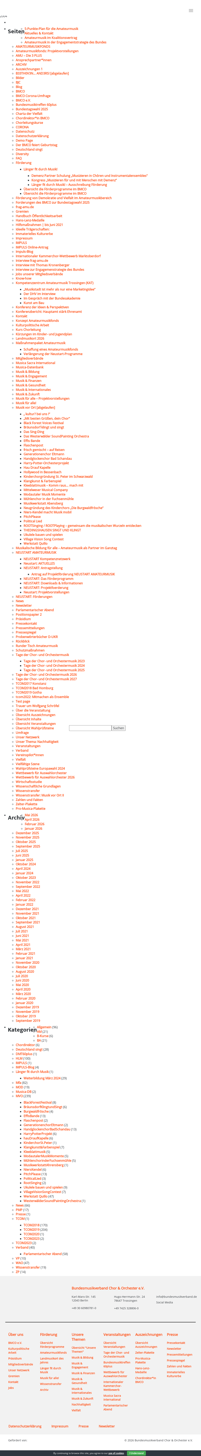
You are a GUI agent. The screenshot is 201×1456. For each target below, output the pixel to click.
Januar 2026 (33, 828)
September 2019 (28, 1021)
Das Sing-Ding (34, 432)
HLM (19, 1058)
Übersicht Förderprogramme (52, 1345)
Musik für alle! (26, 403)
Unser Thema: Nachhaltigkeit (37, 742)
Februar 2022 (25, 900)
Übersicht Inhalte (28, 719)
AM (39, 1031)
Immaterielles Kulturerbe (34, 234)
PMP (19, 1210)
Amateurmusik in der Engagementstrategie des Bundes (65, 42)
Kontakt (21, 316)
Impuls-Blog (24, 251)
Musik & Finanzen (28, 381)
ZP (17, 1272)
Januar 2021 (24, 958)
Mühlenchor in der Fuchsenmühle (49, 499)
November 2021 (27, 913)
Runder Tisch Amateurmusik (37, 646)
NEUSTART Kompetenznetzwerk (47, 559)
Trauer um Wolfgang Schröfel (37, 706)
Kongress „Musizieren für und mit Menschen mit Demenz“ (74, 180)
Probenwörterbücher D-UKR (37, 637)
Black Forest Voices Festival (44, 423)
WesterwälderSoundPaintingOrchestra (52, 1201)
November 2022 (27, 882)
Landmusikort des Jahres (52, 1360)
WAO (19, 1263)
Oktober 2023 (26, 878)
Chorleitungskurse (29, 123)
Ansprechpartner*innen (33, 60)
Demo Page (24, 140)
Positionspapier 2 (29, 614)
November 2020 (27, 962)
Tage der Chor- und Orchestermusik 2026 (46, 674)
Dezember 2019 (27, 1007)
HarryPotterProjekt (38, 1134)
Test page (23, 701)
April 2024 (23, 869)
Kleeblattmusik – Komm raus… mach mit (53, 485)
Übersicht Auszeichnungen (35, 715)
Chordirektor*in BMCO (32, 118)
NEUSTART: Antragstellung (43, 568)
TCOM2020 (31, 1234)
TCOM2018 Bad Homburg (34, 688)
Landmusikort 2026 (30, 338)
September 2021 (28, 922)
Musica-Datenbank (29, 367)
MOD (19, 1087)
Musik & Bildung (27, 372)
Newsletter (24, 605)
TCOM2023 (31, 1238)
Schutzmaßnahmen (30, 650)
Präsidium (23, 619)
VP (18, 1258)
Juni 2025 (22, 855)
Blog (19, 87)
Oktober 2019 (26, 1016)
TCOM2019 (31, 1229)
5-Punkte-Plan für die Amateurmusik (51, 29)
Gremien (22, 211)
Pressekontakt (26, 623)
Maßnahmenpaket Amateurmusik (40, 343)
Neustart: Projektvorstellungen (46, 592)
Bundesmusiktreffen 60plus (36, 105)
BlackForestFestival (38, 1102)
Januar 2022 (24, 904)
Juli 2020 (22, 976)
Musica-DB (23, 1092)
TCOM (20, 1219)
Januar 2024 (24, 873)
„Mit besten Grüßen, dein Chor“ (47, 418)
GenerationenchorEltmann (43, 1125)
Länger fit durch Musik (32, 1072)
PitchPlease (32, 517)
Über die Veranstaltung (33, 710)
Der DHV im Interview (39, 294)
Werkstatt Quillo (36, 543)
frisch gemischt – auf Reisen (44, 450)
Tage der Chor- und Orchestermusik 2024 (54, 665)
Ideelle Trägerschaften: (32, 229)
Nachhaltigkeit (81, 1404)
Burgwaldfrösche (36, 1111)
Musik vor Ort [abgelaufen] (35, 407)
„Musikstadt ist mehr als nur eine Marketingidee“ (59, 289)
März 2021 (23, 949)
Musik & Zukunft (28, 394)
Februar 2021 (25, 953)
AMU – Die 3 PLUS (29, 55)
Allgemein (44, 1027)
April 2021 (23, 945)
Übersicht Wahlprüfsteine (35, 728)
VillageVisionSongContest (42, 1192)
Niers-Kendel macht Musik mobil (47, 512)
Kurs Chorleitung (28, 330)
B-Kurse (42, 1036)
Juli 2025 (22, 851)
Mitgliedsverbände (29, 358)
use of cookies (116, 1453)
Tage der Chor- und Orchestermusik (42, 655)
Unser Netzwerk (27, 737)
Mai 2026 (31, 815)
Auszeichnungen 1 (29, 69)
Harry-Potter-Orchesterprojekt (46, 463)
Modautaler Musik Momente (44, 494)
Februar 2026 (34, 824)
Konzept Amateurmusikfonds (37, 321)
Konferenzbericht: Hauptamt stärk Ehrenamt (49, 312)
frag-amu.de (25, 207)
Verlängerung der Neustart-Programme (53, 354)
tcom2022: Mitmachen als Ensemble (42, 697)
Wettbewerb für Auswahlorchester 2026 (45, 777)
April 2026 (32, 819)
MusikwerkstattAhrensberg (44, 1165)
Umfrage (22, 733)
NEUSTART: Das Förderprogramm (48, 579)
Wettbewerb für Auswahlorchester (41, 773)
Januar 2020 (24, 1003)
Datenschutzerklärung (32, 136)
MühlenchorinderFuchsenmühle (47, 1160)
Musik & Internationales (33, 390)
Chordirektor (25, 1045)
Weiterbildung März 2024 (42, 1078)
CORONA (22, 127)
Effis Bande (32, 441)
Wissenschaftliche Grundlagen (38, 786)
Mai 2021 (22, 940)
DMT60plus (24, 1054)
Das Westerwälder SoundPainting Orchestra (56, 436)
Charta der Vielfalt (29, 114)
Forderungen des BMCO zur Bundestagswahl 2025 (53, 202)
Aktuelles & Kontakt (39, 33)
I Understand (136, 1453)
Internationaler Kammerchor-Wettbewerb (113, 1386)
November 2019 (27, 1012)
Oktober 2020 (26, 967)
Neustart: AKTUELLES (39, 563)
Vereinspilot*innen (30, 755)
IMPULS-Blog (25, 1067)
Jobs (11, 1388)
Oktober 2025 (26, 842)
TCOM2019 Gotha (29, 692)
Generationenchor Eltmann (44, 454)
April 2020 (23, 989)
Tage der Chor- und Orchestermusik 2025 (54, 670)
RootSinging (32, 1183)
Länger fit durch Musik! (40, 169)
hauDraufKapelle (36, 1138)
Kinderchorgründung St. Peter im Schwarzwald (58, 476)
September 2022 (28, 887)
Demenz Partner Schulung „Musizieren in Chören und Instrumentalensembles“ (89, 176)
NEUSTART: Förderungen (34, 597)
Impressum (24, 238)
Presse (21, 1214)
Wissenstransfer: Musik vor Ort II (40, 795)
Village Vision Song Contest (44, 539)
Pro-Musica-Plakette (30, 808)
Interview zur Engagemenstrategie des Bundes (50, 269)
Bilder (20, 78)
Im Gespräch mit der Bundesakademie (52, 298)
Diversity (22, 154)
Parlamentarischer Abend (35, 610)
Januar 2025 (24, 860)
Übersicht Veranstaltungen (36, 724)
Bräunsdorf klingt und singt (44, 427)
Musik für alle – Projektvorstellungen (42, 398)
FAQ (19, 158)
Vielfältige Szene (27, 764)
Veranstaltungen (28, 746)
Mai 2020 (22, 985)
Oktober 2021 (26, 918)
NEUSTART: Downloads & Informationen (53, 583)
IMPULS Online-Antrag (32, 247)
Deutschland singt (29, 149)
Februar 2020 (25, 998)
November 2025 (27, 837)
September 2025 (28, 846)
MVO (19, 1096)
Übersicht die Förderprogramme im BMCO (55, 189)
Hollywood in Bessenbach (42, 472)
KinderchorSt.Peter (38, 1143)
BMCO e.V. (23, 100)
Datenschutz (25, 131)
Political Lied (33, 521)
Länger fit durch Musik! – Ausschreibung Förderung (69, 185)
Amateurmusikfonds (53, 1352)
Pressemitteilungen (30, 628)
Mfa (18, 1083)
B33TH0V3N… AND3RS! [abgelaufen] (42, 73)
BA (39, 1040)
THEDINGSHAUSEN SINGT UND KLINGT (52, 530)
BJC (18, 82)
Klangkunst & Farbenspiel (42, 481)
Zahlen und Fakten (29, 800)
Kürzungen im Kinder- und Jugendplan (44, 334)
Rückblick (22, 641)
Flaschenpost (33, 445)
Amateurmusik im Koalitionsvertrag (51, 38)
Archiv (44, 1390)
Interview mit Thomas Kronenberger (42, 265)
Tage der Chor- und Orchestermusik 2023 (54, 661)
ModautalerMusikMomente (44, 1156)
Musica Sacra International (35, 363)
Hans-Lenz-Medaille (30, 220)
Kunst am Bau (34, 303)
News (20, 601)
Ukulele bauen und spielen (43, 535)
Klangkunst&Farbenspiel (42, 1147)
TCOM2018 (31, 1225)
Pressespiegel (26, 632)
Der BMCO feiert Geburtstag (36, 145)
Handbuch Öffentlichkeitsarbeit (39, 216)
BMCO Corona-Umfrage (33, 96)
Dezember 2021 (27, 909)
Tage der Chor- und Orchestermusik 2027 (46, 679)
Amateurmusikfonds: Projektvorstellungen (47, 51)
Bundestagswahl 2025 (32, 109)
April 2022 (23, 895)
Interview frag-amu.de (32, 260)
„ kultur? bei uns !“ (37, 414)
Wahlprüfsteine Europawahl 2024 (40, 768)
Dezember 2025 (27, 833)
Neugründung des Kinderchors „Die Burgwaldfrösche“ (63, 508)
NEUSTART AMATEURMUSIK (36, 552)
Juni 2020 (22, 980)
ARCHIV (21, 64)
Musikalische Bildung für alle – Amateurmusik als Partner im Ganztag (66, 548)
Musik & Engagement (31, 376)
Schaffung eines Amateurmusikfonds (51, 349)
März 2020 (23, 994)
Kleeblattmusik (35, 1152)
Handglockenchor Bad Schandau (48, 458)
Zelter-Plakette (26, 804)
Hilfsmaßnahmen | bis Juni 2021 (39, 225)
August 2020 (25, 971)
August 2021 (25, 927)
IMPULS (21, 243)
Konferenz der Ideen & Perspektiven (42, 307)
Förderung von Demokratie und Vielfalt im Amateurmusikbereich (64, 198)
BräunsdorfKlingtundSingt (43, 1107)
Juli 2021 (22, 931)
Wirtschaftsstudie (29, 782)
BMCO (20, 91)
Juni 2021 (22, 936)
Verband (22, 750)
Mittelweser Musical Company (46, 490)
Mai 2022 (22, 891)
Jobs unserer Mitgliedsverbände (39, 274)
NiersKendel (33, 1169)
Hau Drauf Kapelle (37, 467)
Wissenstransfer (28, 791)
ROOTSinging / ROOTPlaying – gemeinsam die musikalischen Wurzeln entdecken (83, 526)
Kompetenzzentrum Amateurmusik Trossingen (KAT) (54, 283)
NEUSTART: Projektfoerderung (46, 588)
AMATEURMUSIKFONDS (33, 46)
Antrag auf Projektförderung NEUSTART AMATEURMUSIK (73, 574)
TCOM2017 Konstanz (31, 683)
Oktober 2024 (26, 864)
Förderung (23, 163)
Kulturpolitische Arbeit (32, 325)
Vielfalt (21, 759)
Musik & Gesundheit (31, 385)
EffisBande (31, 1116)
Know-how (23, 278)
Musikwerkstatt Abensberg (43, 503)
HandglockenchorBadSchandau (47, 1129)
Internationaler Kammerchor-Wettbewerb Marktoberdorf (58, 256)
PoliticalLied (32, 1178)
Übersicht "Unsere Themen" (84, 1349)
